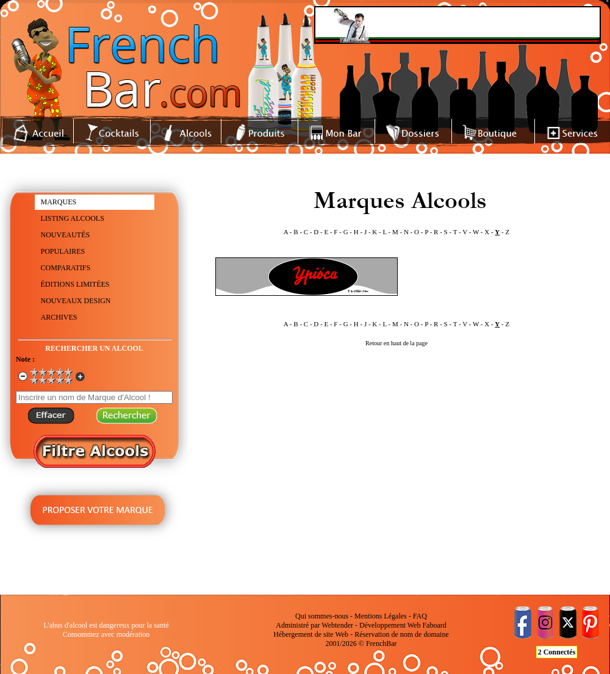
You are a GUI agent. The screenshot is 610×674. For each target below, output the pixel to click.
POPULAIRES (63, 251)
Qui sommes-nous (321, 616)
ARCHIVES (59, 317)
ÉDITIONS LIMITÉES (75, 284)
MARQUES (59, 202)
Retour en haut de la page (396, 343)
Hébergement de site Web (310, 634)
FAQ (420, 616)
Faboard (434, 625)
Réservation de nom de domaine (401, 634)
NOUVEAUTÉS (65, 235)
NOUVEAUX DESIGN (76, 300)
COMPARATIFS (66, 268)
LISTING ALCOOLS (72, 218)
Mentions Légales (380, 616)
